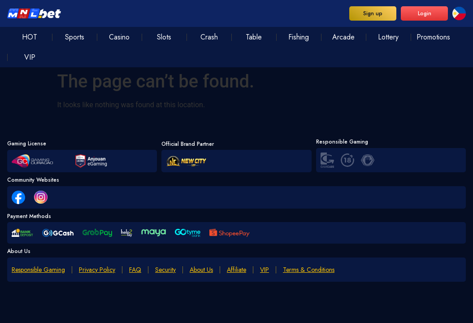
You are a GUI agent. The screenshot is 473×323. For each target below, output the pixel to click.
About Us (201, 269)
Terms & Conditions (308, 269)
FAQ (135, 269)
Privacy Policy (97, 269)
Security (165, 269)
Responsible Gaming (38, 269)
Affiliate (236, 269)
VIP (264, 269)
